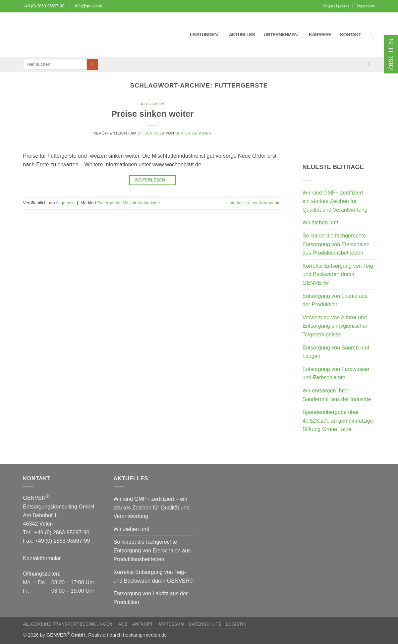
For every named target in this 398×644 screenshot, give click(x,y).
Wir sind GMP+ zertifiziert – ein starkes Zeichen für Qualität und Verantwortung (334, 201)
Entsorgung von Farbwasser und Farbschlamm (335, 373)
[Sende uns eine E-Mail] (370, 64)
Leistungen (205, 34)
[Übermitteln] (92, 64)
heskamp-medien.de (145, 635)
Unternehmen (282, 34)
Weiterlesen (152, 180)
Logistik (236, 624)
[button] (372, 34)
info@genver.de (89, 6)
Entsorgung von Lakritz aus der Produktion (334, 300)
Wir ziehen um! (320, 222)
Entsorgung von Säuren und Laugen (335, 352)
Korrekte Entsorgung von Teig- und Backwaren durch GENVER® (338, 274)
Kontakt (350, 34)
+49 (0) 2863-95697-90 (43, 6)
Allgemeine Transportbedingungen (68, 624)
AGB (123, 624)
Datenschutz (205, 624)
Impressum (366, 5)
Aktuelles (242, 34)
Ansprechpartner (336, 5)
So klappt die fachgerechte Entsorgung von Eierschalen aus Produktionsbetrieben (335, 244)
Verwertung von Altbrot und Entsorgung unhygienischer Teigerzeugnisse (334, 326)
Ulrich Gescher (193, 133)
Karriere (320, 34)
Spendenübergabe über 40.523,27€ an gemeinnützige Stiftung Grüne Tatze (337, 420)
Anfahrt (142, 624)
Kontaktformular (42, 558)
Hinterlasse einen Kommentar (253, 202)
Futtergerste (108, 202)
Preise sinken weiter (152, 113)
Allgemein (152, 104)
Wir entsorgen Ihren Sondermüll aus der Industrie (336, 395)
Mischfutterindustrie (141, 202)
